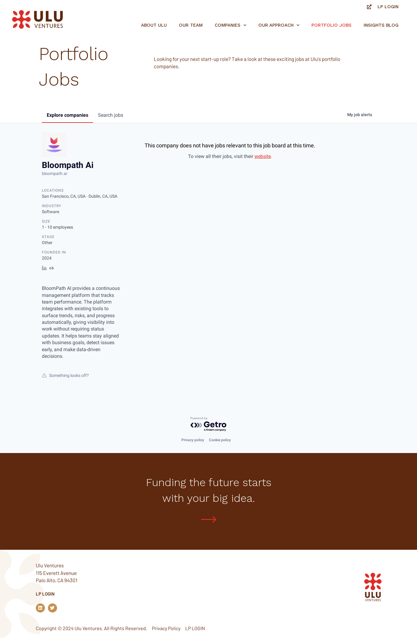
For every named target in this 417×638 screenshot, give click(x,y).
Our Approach (278, 25)
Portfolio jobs (331, 25)
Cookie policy (220, 440)
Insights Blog (381, 25)
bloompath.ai (54, 173)
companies (67, 115)
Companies (230, 25)
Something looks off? (65, 375)
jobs (110, 115)
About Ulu (154, 25)
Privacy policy (192, 440)
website (262, 156)
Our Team (191, 25)
